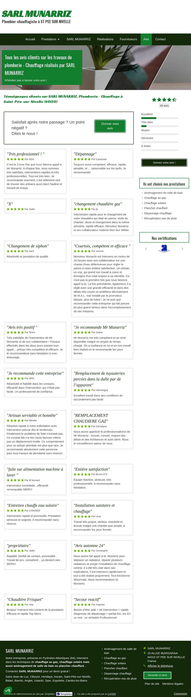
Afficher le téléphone (160, 665)
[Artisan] (164, 249)
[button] (7, 690)
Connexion (180, 693)
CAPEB (112, 694)
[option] (164, 249)
